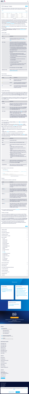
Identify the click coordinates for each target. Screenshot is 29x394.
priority (8, 131)
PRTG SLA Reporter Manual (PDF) (21, 290)
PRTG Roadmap (12, 305)
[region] (14, 390)
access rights (17, 209)
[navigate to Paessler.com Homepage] (3, 1)
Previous (25, 6)
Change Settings (3, 386)
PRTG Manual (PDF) (5, 288)
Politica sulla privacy (3, 385)
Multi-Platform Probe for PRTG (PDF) (7, 289)
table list (24, 134)
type (21, 111)
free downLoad (14, 317)
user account (22, 39)
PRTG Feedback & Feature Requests (14, 304)
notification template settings (13, 70)
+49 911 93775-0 (3, 376)
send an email (7, 26)
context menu (15, 125)
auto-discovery (8, 22)
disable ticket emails (22, 29)
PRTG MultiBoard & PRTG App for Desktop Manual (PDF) (21, 288)
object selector (21, 124)
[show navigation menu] (28, 1)
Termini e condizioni (3, 384)
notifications (12, 23)
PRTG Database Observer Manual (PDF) (22, 292)
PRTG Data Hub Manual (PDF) (21, 291)
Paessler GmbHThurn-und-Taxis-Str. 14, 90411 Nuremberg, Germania (4, 372)
